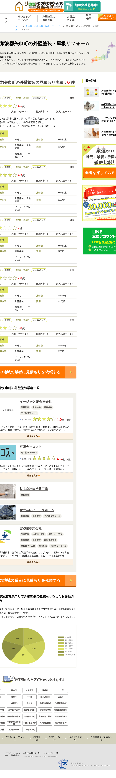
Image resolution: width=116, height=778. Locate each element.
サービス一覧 (51, 761)
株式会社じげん (32, 761)
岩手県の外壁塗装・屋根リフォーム (43, 26)
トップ (17, 28)
